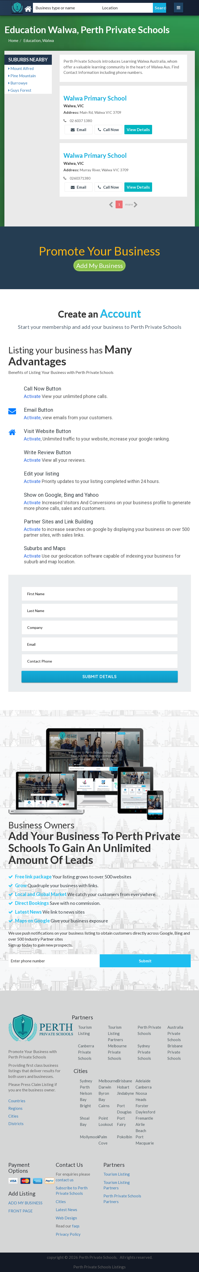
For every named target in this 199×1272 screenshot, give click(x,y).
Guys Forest (19, 90)
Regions (15, 1108)
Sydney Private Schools (144, 1052)
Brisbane (124, 1080)
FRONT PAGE (20, 1211)
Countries (16, 1100)
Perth (85, 1087)
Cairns (104, 1105)
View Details (138, 129)
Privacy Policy (68, 1234)
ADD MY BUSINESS (25, 1202)
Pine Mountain (22, 75)
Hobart (123, 1087)
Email (78, 129)
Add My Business (99, 265)
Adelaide (143, 1080)
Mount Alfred (21, 68)
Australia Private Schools (175, 1033)
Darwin (104, 1087)
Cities (13, 1116)
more (131, 205)
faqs (76, 1226)
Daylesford (145, 1112)
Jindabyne (125, 1093)
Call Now (108, 129)
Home (13, 40)
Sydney (86, 1080)
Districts (16, 1123)
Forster (142, 1105)
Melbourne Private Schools (117, 1052)
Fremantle (144, 1118)
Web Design (66, 1218)
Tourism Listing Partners (115, 1033)
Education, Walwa (38, 40)
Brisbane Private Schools (175, 1052)
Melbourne (107, 1080)
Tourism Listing (116, 1174)
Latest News (66, 1209)
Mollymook (89, 1136)
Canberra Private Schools (86, 1052)
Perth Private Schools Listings (99, 1266)
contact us (65, 1179)
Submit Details (99, 676)
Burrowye (17, 83)
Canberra (144, 1087)
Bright (85, 1105)
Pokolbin (124, 1136)
